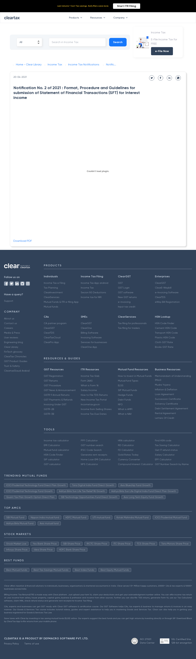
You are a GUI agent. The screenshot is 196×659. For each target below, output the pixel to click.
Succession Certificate (168, 399)
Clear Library (11, 347)
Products (76, 17)
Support (8, 301)
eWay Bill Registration (167, 302)
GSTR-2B (49, 409)
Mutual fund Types (128, 380)
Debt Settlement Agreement (171, 408)
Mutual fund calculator (56, 450)
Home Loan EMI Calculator (96, 459)
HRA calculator (126, 440)
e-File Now (162, 51)
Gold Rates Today (128, 454)
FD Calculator (125, 450)
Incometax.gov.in (90, 404)
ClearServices (51, 297)
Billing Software (89, 332)
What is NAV (125, 414)
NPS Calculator (89, 464)
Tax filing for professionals (132, 323)
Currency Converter (129, 459)
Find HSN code (163, 440)
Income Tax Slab (90, 376)
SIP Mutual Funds (127, 390)
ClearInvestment (53, 292)
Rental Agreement (165, 413)
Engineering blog (13, 342)
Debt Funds (124, 399)
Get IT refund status (166, 450)
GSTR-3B (49, 414)
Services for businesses (94, 342)
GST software (125, 292)
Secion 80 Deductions (93, 292)
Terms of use (31, 643)
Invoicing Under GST (55, 404)
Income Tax (87, 287)
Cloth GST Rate (164, 342)
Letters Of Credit (164, 418)
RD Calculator (126, 445)
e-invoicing (124, 302)
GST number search (92, 445)
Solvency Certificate (166, 403)
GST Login (123, 287)
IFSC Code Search (91, 450)
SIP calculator (51, 459)
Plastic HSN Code (165, 337)
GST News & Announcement (60, 390)
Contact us (10, 323)
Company (121, 17)
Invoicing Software (91, 337)
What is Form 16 (89, 385)
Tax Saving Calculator (167, 445)
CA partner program (55, 323)
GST (120, 283)
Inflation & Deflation (166, 389)
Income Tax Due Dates (94, 414)
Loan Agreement (164, 394)
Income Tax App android (94, 283)
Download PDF (22, 240)
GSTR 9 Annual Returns (57, 395)
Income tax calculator (56, 440)
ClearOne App (89, 347)
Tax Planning (51, 287)
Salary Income (89, 390)
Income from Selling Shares (96, 409)
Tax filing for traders (129, 328)
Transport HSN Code (166, 332)
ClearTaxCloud (52, 337)
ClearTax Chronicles (15, 356)
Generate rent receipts (94, 454)
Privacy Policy (11, 643)
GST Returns (51, 380)
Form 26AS (87, 380)
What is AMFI (125, 409)
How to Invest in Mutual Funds (135, 376)
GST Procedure (52, 385)
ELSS (120, 385)
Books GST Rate (164, 347)
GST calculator (52, 464)
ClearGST (160, 283)
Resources (98, 17)
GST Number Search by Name (172, 464)
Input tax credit (126, 306)
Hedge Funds (125, 395)
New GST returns (127, 297)
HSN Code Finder (164, 323)
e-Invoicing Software (167, 292)
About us (9, 318)
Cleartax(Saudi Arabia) (17, 370)
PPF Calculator (89, 440)
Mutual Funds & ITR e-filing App (61, 302)
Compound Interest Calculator (135, 464)
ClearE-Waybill (163, 287)
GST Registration (53, 376)
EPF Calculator (163, 459)
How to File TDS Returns (94, 395)
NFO (120, 404)
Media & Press (12, 332)
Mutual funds (51, 306)
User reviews (11, 337)
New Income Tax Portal (94, 399)
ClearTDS (160, 297)
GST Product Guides (15, 361)
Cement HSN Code (166, 328)
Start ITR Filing (126, 6)
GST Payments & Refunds (58, 399)
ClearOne (86, 328)
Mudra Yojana (162, 384)
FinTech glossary (13, 351)
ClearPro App (51, 342)
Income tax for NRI (91, 297)
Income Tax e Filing (54, 283)
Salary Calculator (164, 454)
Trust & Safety (12, 366)
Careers (8, 328)
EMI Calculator (52, 445)
